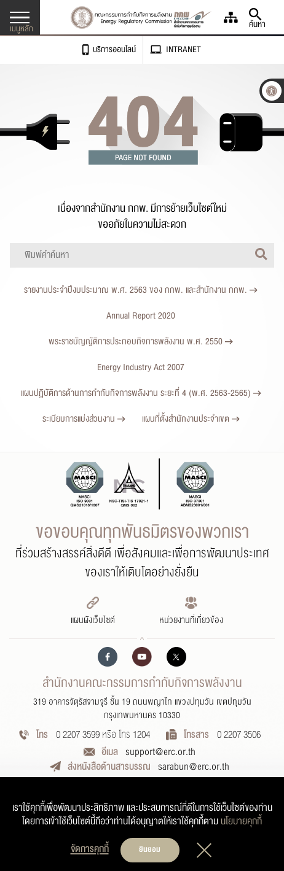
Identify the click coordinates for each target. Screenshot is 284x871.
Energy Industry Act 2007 (140, 367)
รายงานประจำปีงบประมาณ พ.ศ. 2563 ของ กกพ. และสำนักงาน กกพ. (141, 290)
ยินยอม (149, 849)
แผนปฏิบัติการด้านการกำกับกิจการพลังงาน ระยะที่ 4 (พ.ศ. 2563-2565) (141, 393)
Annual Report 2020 (140, 315)
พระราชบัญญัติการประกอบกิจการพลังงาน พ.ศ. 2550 (141, 341)
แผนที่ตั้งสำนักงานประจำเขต (191, 419)
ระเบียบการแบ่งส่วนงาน (83, 419)
